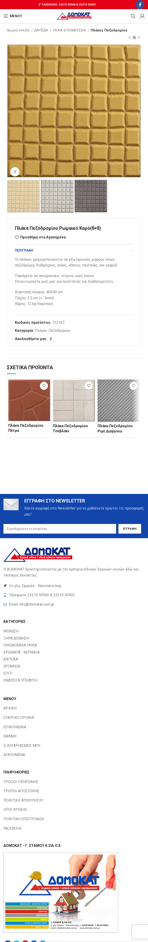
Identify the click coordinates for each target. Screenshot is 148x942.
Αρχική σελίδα (18, 30)
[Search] (133, 16)
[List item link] (74, 604)
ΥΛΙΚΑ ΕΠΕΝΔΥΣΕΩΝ (70, 30)
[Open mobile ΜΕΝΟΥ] (13, 16)
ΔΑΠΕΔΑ (41, 30)
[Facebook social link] (140, 4)
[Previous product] (129, 37)
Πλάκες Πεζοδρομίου (109, 30)
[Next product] (139, 37)
